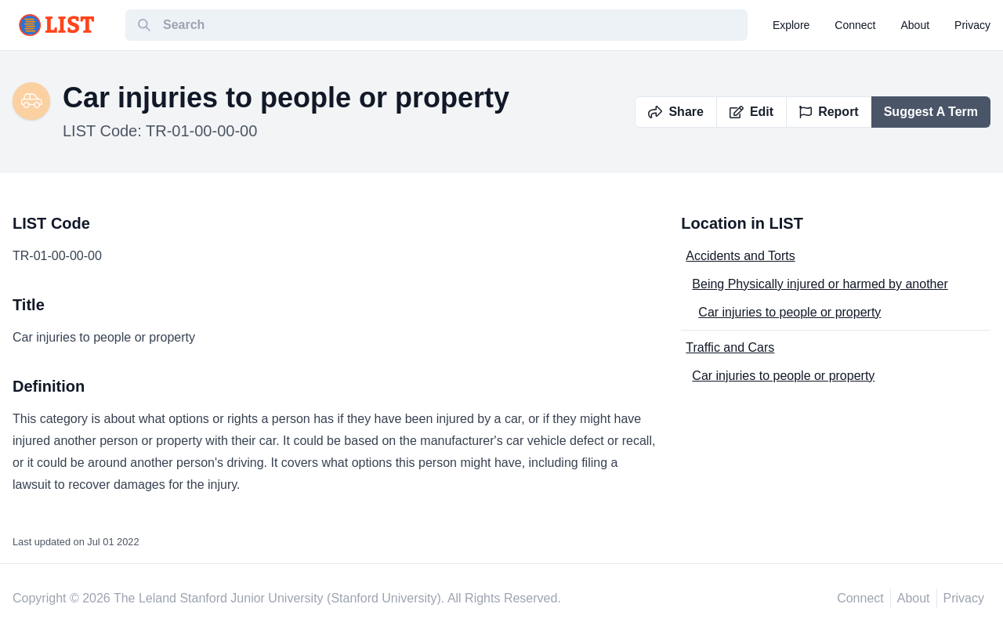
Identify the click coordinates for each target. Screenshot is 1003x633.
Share (675, 111)
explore (791, 25)
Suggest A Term (931, 111)
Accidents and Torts (740, 255)
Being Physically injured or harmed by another (819, 284)
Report (829, 111)
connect (855, 25)
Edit (751, 111)
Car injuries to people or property (789, 312)
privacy (972, 25)
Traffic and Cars (730, 347)
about (915, 25)
